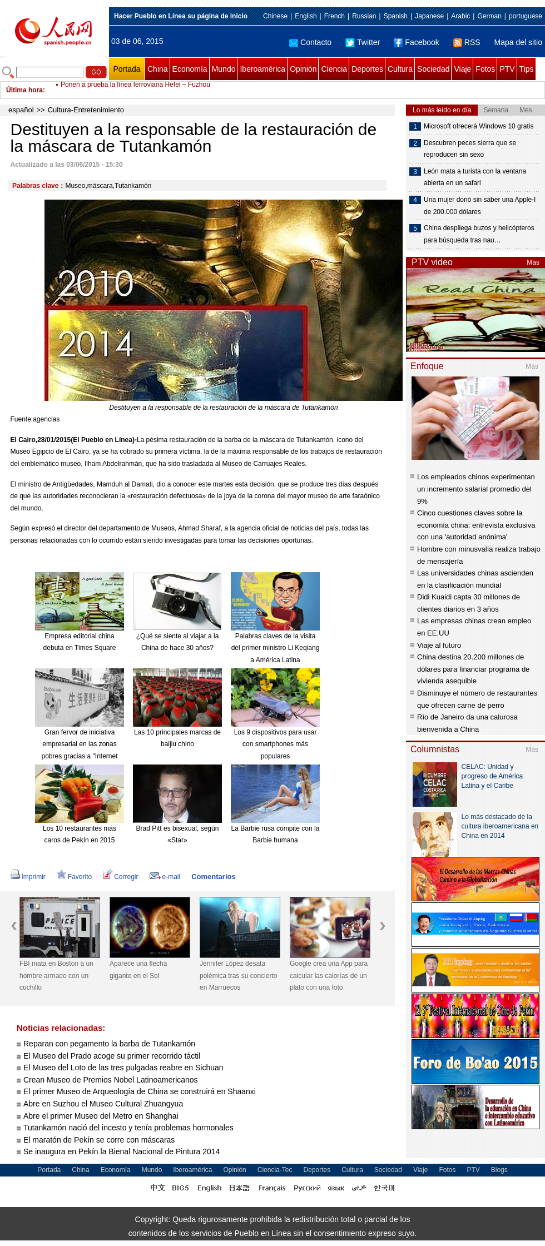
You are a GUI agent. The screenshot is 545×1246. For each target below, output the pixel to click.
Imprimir (28, 877)
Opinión (303, 68)
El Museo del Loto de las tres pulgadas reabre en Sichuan (123, 1067)
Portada (126, 68)
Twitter (362, 42)
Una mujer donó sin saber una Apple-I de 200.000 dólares (480, 206)
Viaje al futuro (439, 645)
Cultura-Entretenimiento (86, 110)
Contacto (310, 42)
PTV (506, 68)
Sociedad (433, 68)
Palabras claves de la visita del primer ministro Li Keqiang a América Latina (275, 648)
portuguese (525, 16)
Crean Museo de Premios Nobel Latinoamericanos (110, 1079)
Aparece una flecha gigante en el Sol (138, 970)
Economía (189, 68)
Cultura (400, 68)
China (157, 68)
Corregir (120, 877)
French (334, 16)
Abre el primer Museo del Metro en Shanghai (101, 1115)
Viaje (462, 68)
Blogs (499, 1170)
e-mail (165, 877)
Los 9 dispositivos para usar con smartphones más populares (275, 744)
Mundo (224, 68)
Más (533, 262)
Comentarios (213, 876)
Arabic (460, 16)
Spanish (396, 16)
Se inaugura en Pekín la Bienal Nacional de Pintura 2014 (121, 1151)
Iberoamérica (262, 68)
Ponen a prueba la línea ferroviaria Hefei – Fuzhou (135, 90)
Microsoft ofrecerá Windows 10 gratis (478, 126)
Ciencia (334, 68)
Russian (364, 16)
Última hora (24, 90)
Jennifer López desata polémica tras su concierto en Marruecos (238, 975)
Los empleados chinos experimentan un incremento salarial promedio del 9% (476, 489)
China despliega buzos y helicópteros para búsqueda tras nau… (479, 234)
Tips (526, 68)
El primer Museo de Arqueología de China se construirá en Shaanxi (139, 1091)
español (21, 110)
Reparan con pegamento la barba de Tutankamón (109, 1043)
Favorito (74, 877)
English (305, 16)
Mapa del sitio (518, 42)
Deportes (367, 68)
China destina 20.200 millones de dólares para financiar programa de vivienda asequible (473, 669)
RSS (466, 42)
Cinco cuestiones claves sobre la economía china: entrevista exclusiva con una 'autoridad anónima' (476, 525)
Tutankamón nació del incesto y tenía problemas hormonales (128, 1127)
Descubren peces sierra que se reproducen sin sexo (470, 149)
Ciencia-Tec (275, 1170)
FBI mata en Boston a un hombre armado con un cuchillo (56, 975)
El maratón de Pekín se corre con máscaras (99, 1139)
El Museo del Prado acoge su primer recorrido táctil (111, 1055)
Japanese (429, 16)
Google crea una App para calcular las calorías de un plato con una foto (329, 975)
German (489, 16)
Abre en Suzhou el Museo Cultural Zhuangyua (103, 1103)
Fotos (485, 68)
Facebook (416, 42)
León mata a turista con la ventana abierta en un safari (475, 177)
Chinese (275, 16)
